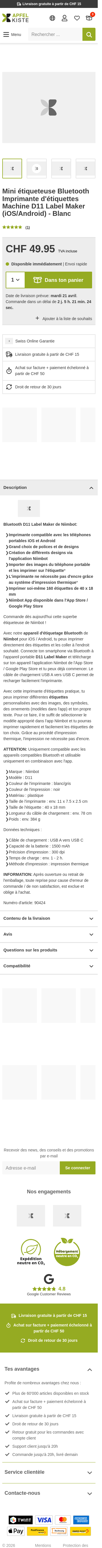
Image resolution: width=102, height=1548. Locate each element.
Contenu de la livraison (48, 919)
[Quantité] (15, 280)
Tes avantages (49, 1369)
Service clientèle (49, 1472)
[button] (11, 34)
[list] (48, 107)
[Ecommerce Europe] (67, 1216)
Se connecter (77, 1168)
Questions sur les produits (48, 950)
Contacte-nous (49, 1493)
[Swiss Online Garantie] (31, 1216)
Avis (48, 935)
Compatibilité (48, 966)
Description (48, 488)
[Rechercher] (88, 34)
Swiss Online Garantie (35, 341)
